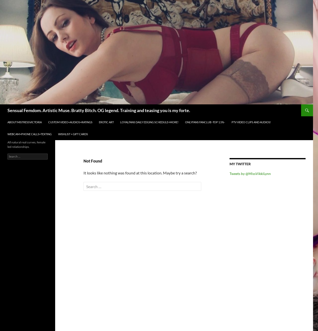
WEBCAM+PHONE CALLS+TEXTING (29, 134)
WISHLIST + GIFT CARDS (73, 134)
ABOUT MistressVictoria (24, 122)
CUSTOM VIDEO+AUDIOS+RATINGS (70, 122)
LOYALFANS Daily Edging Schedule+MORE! (149, 122)
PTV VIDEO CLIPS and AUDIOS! (251, 122)
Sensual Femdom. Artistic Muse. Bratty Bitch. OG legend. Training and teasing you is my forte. (98, 110)
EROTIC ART (106, 122)
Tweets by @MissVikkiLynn (250, 173)
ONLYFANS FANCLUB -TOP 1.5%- (205, 122)
